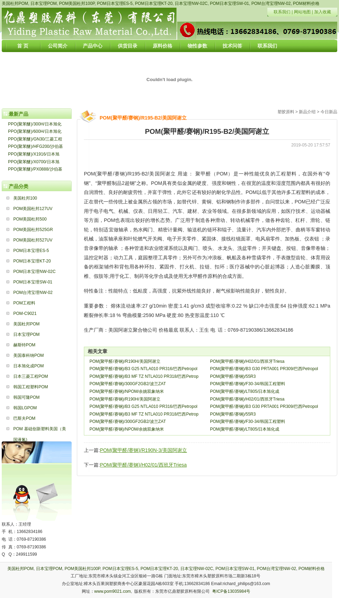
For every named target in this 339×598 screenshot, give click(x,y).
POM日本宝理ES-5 (115, 3)
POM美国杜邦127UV (32, 208)
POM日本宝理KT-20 (153, 3)
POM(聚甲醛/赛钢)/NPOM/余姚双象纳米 (126, 391)
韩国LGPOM (25, 407)
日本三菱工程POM (30, 376)
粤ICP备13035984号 (231, 591)
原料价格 (162, 46)
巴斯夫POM (24, 418)
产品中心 (92, 46)
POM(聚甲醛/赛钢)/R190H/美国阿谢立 (124, 361)
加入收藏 (322, 11)
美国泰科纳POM (28, 355)
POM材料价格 (306, 3)
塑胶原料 (285, 111)
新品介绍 (307, 111)
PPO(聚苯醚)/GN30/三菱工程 (35, 139)
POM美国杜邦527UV (32, 240)
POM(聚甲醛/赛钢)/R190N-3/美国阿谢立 (143, 450)
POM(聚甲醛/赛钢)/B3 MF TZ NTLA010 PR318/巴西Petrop (144, 376)
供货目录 (127, 46)
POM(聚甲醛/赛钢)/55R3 (233, 376)
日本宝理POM (43, 3)
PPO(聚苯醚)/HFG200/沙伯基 (35, 146)
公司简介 (57, 46)
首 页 (22, 46)
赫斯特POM (24, 345)
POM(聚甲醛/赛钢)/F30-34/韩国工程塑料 (247, 383)
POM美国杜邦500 (29, 219)
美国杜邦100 (25, 198)
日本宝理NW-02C (191, 3)
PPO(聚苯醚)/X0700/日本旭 (33, 161)
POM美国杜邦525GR (33, 229)
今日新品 (328, 111)
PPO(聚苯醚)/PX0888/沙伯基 (35, 169)
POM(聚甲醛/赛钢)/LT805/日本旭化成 (244, 391)
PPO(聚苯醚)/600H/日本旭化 (35, 131)
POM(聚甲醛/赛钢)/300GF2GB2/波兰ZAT (127, 383)
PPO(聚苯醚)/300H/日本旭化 (35, 124)
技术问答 (232, 46)
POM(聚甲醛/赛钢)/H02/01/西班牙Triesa (247, 361)
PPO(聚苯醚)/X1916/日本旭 (33, 154)
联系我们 (282, 11)
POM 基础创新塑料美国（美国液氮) (39, 430)
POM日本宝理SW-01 (229, 3)
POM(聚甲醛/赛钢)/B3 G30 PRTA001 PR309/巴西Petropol (264, 368)
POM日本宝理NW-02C (34, 271)
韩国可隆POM (26, 397)
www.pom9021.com (112, 591)
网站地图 (302, 11)
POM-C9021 (25, 313)
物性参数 (197, 46)
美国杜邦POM (15, 3)
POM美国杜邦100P (77, 3)
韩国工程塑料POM (30, 386)
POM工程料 (24, 303)
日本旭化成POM (28, 365)
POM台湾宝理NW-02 (270, 3)
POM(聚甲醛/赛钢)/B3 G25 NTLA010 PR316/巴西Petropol (143, 368)
